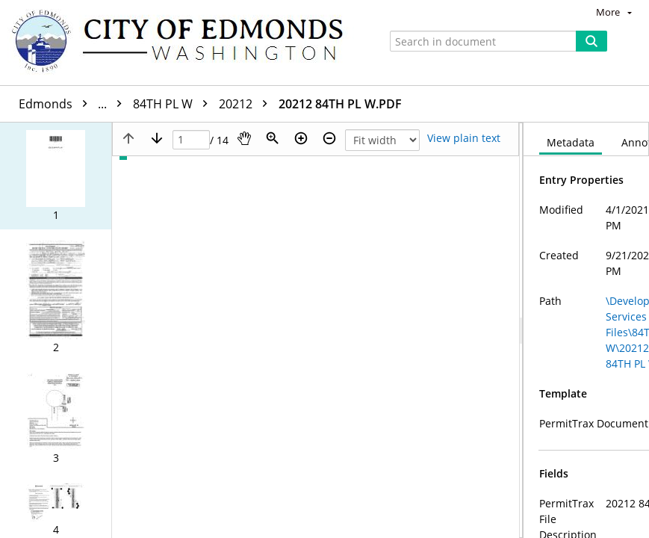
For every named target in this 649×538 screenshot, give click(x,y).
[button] (55, 176)
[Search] (591, 41)
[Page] (191, 140)
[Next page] (157, 138)
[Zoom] (272, 138)
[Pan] (244, 138)
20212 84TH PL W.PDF (340, 104)
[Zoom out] (329, 138)
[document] (586, 330)
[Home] (184, 42)
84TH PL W (174, 104)
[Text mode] (464, 138)
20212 (247, 104)
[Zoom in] (301, 138)
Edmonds (74, 104)
